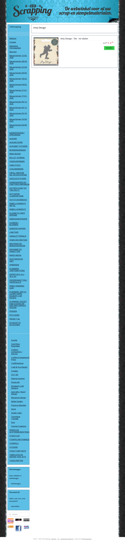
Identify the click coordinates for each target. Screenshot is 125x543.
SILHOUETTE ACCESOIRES (15, 323)
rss (58, 539)
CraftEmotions (17, 363)
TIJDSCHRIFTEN (16, 460)
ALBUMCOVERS (16, 142)
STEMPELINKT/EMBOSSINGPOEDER (19, 439)
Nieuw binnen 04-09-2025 (18, 126)
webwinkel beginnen (67, 539)
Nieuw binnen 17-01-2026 (18, 97)
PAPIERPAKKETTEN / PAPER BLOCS (18, 281)
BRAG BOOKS (15, 154)
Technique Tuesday (15, 417)
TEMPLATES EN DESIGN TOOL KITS (17, 456)
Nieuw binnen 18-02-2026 (18, 79)
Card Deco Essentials (15, 345)
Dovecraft (15, 382)
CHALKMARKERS (16, 169)
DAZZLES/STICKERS (17, 178)
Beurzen (13, 52)
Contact (12, 42)
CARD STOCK (14, 165)
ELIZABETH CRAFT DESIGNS (17, 214)
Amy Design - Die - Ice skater (74, 38)
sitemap (53, 539)
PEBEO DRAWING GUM (16, 287)
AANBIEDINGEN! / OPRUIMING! (17, 134)
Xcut (13, 422)
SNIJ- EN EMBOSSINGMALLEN (18, 329)
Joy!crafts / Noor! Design (18, 393)
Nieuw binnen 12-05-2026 (18, 56)
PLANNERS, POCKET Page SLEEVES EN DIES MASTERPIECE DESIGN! (18, 304)
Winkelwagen (16, 484)
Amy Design (16, 336)
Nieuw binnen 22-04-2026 (18, 68)
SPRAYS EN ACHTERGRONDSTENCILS (19, 431)
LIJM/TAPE (13, 232)
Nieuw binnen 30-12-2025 (18, 103)
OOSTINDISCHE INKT (16, 260)
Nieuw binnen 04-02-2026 (18, 85)
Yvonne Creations (18, 426)
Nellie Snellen (17, 401)
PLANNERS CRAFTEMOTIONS (17, 269)
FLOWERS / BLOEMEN (14, 224)
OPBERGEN (14, 265)
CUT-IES (14, 374)
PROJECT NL (14, 319)
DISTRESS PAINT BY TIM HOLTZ (17, 189)
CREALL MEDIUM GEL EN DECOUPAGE (18, 174)
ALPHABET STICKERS (18, 146)
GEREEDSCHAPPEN (17, 228)
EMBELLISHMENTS (17, 209)
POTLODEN (14, 315)
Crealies (14, 371)
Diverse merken (18, 378)
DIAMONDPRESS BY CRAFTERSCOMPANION (19, 183)
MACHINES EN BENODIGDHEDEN (17, 244)
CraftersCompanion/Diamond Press (20, 358)
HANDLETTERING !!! (17, 236)
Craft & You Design (19, 367)
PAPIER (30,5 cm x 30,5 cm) (16, 275)
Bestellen (109, 48)
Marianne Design (18, 397)
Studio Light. (16, 413)
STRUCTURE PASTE (17, 451)
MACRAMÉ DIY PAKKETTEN (15, 250)
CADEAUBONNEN (17, 161)
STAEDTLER (14, 436)
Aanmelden (15, 506)
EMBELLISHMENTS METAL (17, 204)
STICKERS (13, 447)
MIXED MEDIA (15, 255)
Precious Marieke (18, 405)
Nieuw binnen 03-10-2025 (18, 114)
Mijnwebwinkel (86, 539)
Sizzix (13, 409)
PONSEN (13, 311)
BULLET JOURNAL (17, 157)
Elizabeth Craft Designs (17, 387)
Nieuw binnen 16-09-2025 (18, 120)
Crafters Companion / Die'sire (16, 351)
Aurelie (14, 340)
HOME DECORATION (18, 240)
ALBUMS (13, 138)
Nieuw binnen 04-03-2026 (18, 74)
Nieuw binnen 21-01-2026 (18, 91)
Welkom (12, 38)
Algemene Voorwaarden (15, 47)
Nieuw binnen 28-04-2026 (18, 62)
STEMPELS (14, 443)
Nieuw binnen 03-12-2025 (18, 108)
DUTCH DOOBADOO (18, 199)
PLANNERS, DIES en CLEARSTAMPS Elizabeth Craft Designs (17, 295)
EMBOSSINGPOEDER (18, 219)
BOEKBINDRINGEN (17, 150)
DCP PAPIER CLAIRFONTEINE (16, 195)
